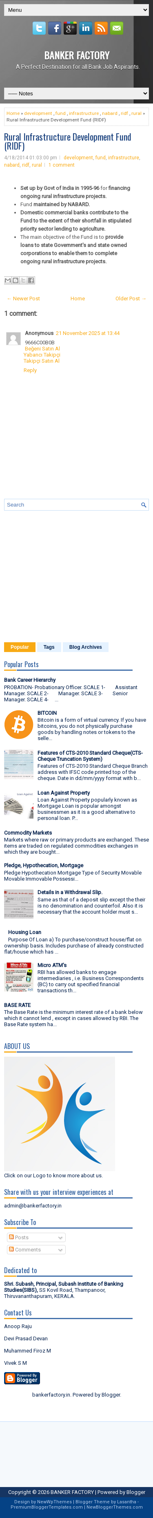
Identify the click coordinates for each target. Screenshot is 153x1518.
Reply (30, 370)
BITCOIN (47, 713)
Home (13, 113)
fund (60, 113)
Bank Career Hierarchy (29, 680)
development (38, 113)
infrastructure (84, 113)
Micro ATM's (52, 965)
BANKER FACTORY (76, 55)
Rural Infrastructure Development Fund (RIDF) (67, 141)
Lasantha (126, 1502)
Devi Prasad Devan (26, 1338)
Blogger (111, 1395)
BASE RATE (17, 1005)
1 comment (62, 165)
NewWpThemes (54, 1502)
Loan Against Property (64, 793)
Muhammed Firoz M (27, 1351)
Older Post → (130, 298)
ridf (124, 113)
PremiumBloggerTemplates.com (47, 1507)
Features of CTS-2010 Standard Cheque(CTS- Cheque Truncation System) (90, 756)
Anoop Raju (18, 1326)
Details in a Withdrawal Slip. (70, 892)
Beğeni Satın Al (42, 349)
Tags (49, 647)
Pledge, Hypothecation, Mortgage (43, 865)
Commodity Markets (28, 833)
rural (136, 113)
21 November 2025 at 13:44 (88, 333)
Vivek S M (15, 1363)
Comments (25, 1250)
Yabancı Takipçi (42, 355)
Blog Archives (85, 647)
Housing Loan (24, 932)
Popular (20, 647)
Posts (19, 1237)
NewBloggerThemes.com (114, 1507)
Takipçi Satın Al (42, 361)
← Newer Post (23, 298)
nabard (110, 113)
